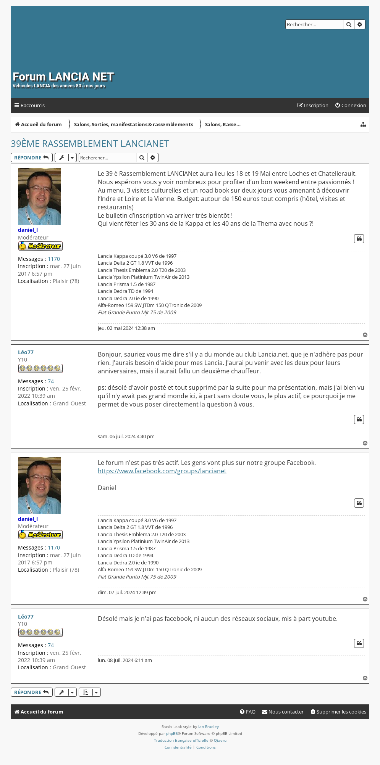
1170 (54, 258)
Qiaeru (220, 740)
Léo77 (26, 352)
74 (51, 381)
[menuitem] (350, 105)
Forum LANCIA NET (63, 76)
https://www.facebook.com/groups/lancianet (162, 471)
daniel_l (28, 229)
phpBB (172, 733)
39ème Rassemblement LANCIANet (90, 143)
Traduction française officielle (181, 740)
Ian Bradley (208, 726)
